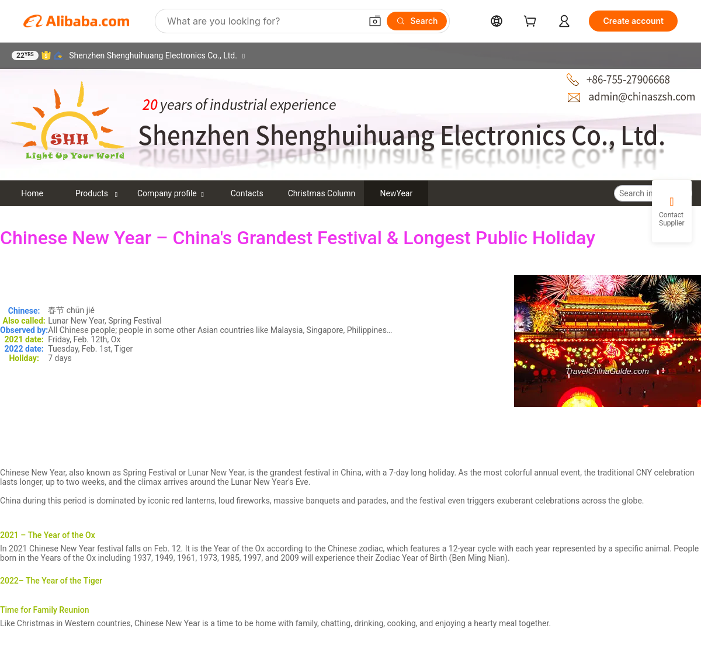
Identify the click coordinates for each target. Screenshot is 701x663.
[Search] (417, 21)
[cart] (532, 22)
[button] (375, 21)
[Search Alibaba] (263, 21)
